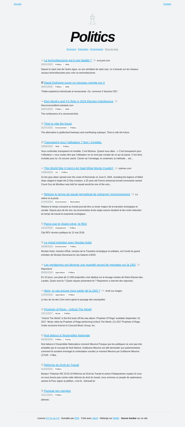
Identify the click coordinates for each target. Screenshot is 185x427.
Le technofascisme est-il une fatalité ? (68, 60)
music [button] (58, 313)
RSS (77, 418)
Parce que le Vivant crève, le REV (65, 223)
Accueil (17, 4)
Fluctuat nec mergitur (57, 390)
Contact (167, 4)
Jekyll (95, 418)
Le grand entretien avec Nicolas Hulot (68, 242)
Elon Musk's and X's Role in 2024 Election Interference (78, 101)
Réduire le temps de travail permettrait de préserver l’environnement (87, 194)
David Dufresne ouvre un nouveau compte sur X (74, 82)
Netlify (116, 418)
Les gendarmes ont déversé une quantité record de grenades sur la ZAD (90, 264)
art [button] (56, 172)
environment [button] (61, 128)
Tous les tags (111, 49)
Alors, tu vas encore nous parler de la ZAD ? (72, 290)
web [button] (67, 64)
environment (96, 49)
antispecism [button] (60, 228)
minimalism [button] (75, 202)
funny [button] (68, 339)
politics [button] (58, 64)
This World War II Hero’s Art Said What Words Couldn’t (78, 168)
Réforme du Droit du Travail (61, 365)
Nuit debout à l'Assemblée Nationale (67, 335)
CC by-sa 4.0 (52, 418)
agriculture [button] (60, 272)
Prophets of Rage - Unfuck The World (68, 309)
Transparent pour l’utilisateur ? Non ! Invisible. (73, 142)
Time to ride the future (58, 123)
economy (71, 49)
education (83, 49)
